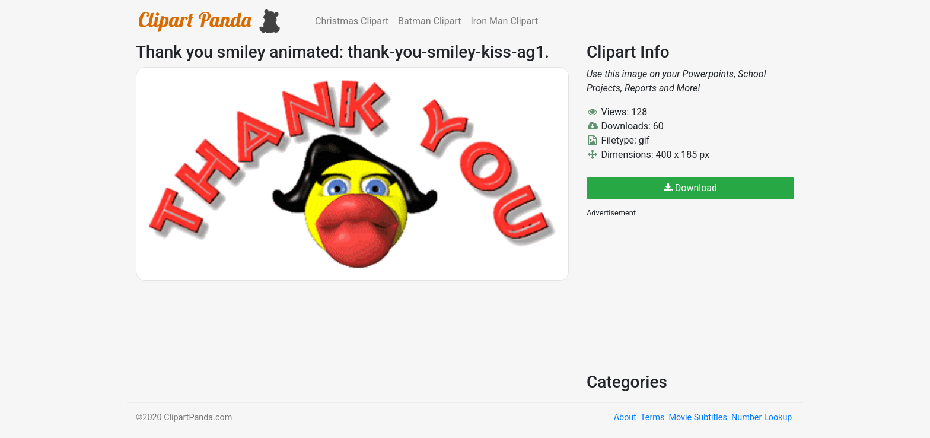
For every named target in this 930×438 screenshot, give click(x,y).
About (625, 417)
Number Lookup (761, 417)
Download (690, 187)
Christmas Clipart (351, 21)
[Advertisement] (676, 294)
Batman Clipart (429, 21)
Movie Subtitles (697, 417)
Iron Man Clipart (504, 21)
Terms (652, 417)
